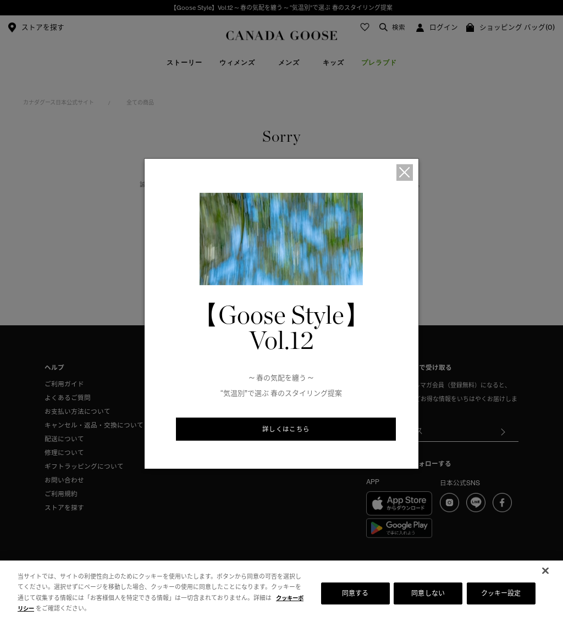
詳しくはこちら (286, 429)
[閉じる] (545, 570)
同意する (355, 593)
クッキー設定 (501, 593)
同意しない (428, 593)
